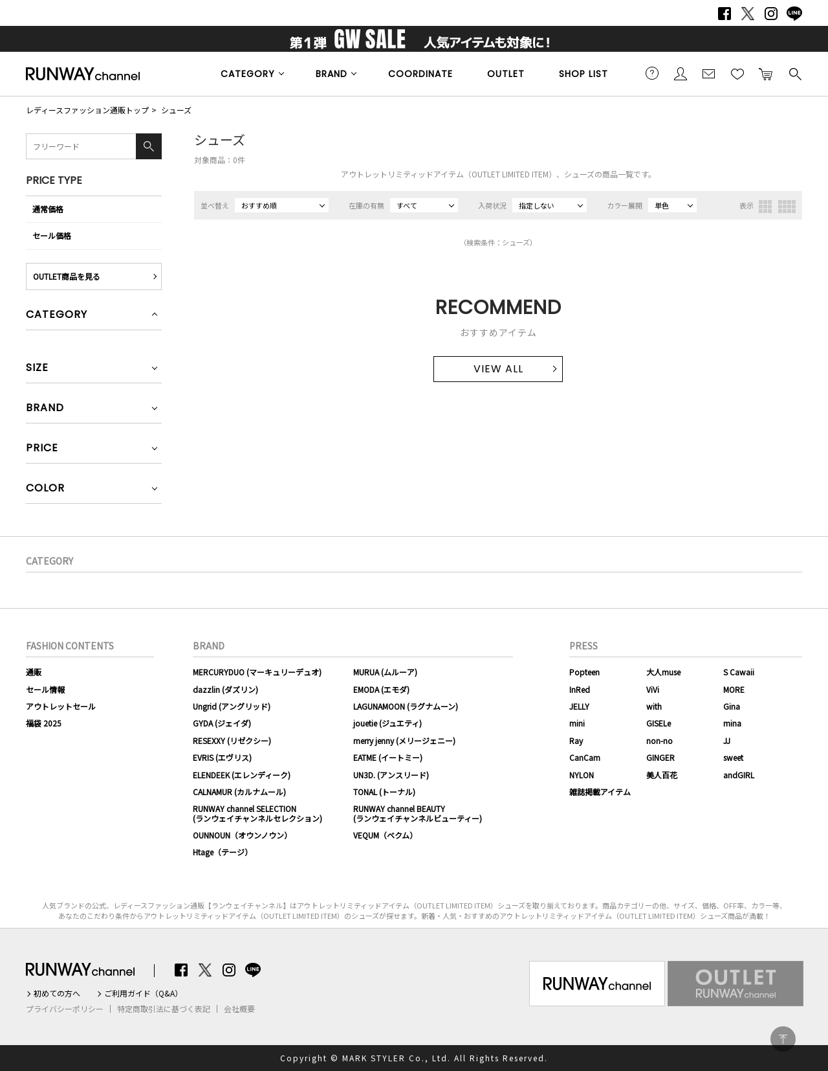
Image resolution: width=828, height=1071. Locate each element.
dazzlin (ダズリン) (225, 689)
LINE (794, 13)
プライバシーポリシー (65, 1009)
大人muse (663, 671)
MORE (734, 689)
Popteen (584, 671)
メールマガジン (709, 73)
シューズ (176, 109)
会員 (680, 73)
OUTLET (506, 73)
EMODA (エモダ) (381, 689)
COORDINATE (420, 73)
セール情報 (45, 689)
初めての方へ (57, 993)
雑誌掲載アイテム (600, 791)
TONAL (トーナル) (384, 791)
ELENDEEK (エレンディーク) (241, 774)
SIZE (37, 369)
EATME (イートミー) (387, 757)
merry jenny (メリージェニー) (404, 740)
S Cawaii (738, 671)
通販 (33, 671)
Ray (576, 740)
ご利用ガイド (652, 73)
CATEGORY (248, 73)
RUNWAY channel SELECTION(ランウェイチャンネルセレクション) (257, 813)
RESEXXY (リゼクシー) (232, 740)
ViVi (652, 689)
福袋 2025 (43, 722)
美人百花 (661, 774)
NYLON (581, 774)
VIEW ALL (498, 368)
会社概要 (239, 1009)
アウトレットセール (61, 706)
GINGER (660, 757)
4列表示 (787, 206)
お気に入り (737, 73)
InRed (579, 689)
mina (732, 722)
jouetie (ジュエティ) (387, 722)
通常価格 (47, 208)
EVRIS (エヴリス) (222, 757)
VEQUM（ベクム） (385, 834)
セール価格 (51, 235)
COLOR (45, 489)
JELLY (579, 706)
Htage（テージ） (222, 851)
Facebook (724, 13)
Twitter (748, 13)
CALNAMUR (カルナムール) (239, 791)
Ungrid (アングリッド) (231, 706)
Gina (731, 706)
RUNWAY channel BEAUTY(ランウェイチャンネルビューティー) (417, 813)
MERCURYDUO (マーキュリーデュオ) (257, 671)
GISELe (658, 722)
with (654, 706)
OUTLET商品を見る (66, 276)
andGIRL (738, 774)
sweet (733, 757)
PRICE (42, 449)
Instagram (771, 13)
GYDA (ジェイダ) (222, 722)
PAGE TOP (783, 1039)
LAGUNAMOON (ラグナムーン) (405, 706)
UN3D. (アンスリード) (391, 774)
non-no (659, 740)
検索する (794, 73)
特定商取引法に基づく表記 (163, 1009)
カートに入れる (766, 73)
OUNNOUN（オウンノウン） (242, 834)
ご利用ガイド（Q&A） (143, 993)
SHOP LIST (583, 73)
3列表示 (765, 206)
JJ (726, 740)
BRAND (331, 73)
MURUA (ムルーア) (385, 671)
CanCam (584, 757)
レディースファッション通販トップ (87, 109)
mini (577, 722)
